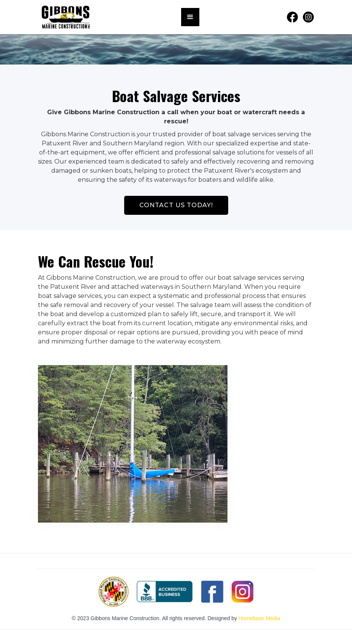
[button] (190, 17)
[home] (66, 17)
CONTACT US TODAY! (176, 205)
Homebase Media (259, 618)
